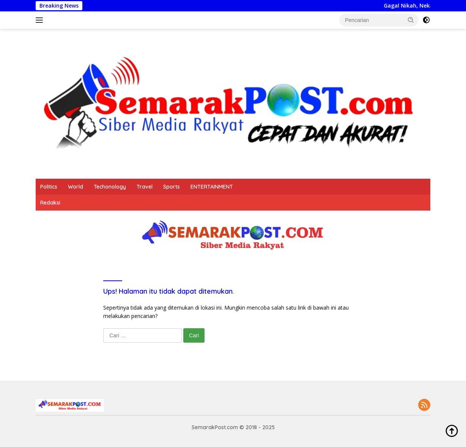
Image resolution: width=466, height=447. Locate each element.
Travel (145, 186)
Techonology (110, 186)
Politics (48, 186)
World (75, 186)
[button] (411, 20)
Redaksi (50, 202)
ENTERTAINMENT (211, 186)
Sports (171, 186)
